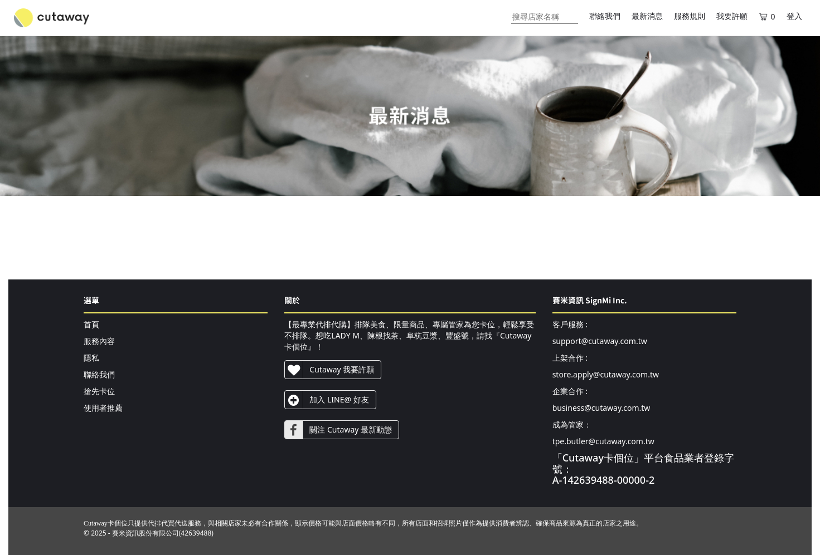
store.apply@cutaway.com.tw (605, 374)
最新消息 (647, 16)
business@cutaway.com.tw (601, 407)
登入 (794, 16)
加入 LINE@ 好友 (326, 400)
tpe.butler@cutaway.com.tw (603, 441)
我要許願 (732, 16)
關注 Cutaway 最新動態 (338, 430)
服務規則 (689, 16)
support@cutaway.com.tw (599, 341)
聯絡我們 (604, 16)
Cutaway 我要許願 (329, 370)
